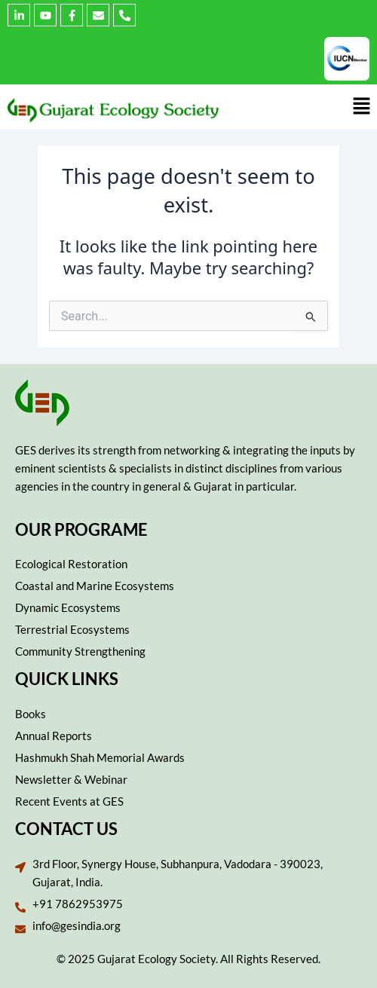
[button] (362, 106)
